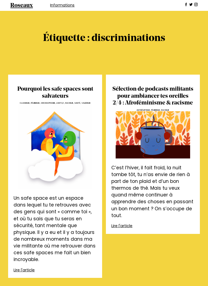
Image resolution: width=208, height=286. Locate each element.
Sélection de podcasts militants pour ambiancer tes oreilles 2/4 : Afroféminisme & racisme (152, 96)
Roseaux (21, 5)
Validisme (86, 102)
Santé (77, 102)
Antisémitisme (143, 110)
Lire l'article (24, 270)
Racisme (69, 102)
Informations (62, 5)
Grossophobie (48, 102)
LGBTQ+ (60, 102)
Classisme (25, 102)
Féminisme (35, 102)
